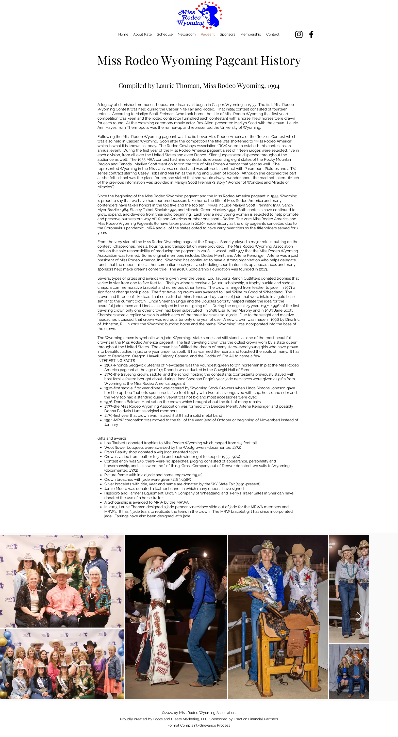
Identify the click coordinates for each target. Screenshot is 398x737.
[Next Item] (359, 617)
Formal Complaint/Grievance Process (199, 725)
